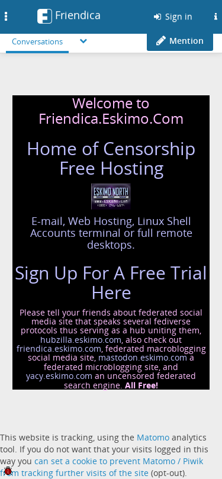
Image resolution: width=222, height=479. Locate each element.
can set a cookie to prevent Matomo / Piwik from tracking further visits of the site (101, 466)
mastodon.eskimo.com (142, 357)
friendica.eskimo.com (59, 348)
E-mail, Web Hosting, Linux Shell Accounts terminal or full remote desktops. (111, 233)
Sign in (172, 16)
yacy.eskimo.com (59, 375)
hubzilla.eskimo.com (80, 339)
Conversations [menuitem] (37, 41)
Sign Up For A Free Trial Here (111, 282)
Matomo (153, 437)
